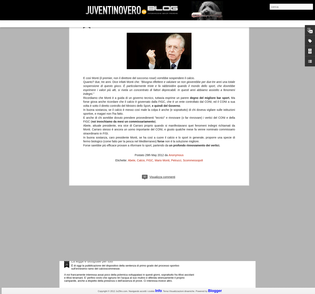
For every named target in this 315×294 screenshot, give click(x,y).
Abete (131, 74)
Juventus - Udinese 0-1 (88, 227)
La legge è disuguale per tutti (92, 261)
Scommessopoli (193, 74)
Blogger (215, 291)
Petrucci (176, 74)
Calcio (141, 74)
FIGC (149, 74)
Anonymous (176, 69)
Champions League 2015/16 (91, 193)
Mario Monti (162, 74)
